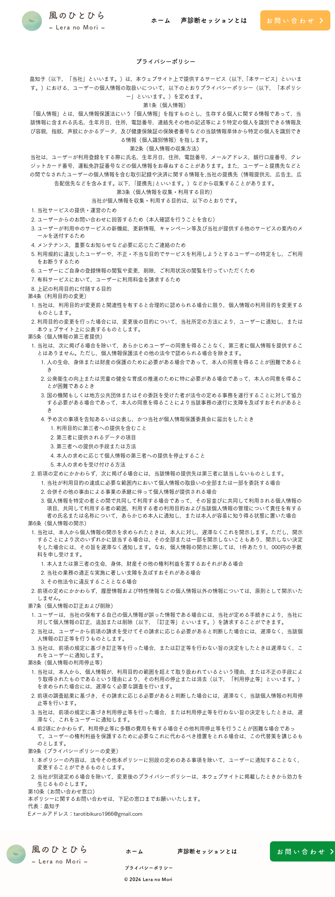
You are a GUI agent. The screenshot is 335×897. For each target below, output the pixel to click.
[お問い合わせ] (295, 20)
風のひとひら (77, 15)
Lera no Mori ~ (81, 27)
